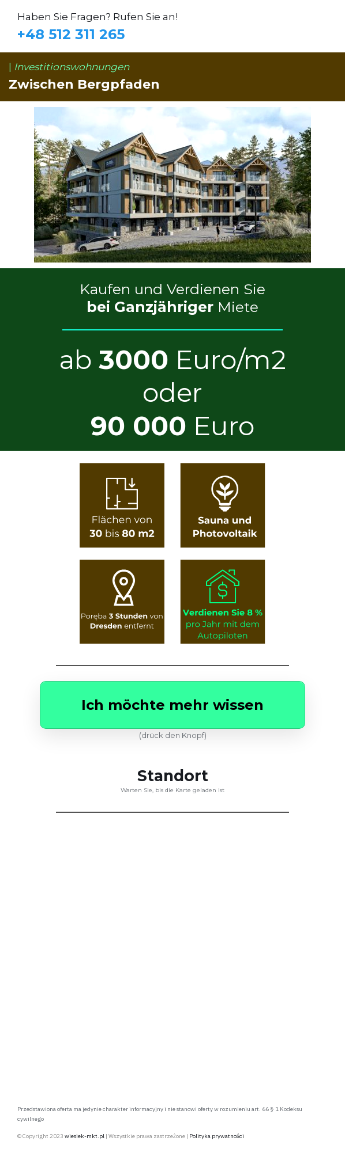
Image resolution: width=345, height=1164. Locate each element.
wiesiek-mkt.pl (84, 1136)
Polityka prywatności (216, 1136)
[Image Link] (173, 505)
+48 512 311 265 (71, 34)
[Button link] (172, 705)
